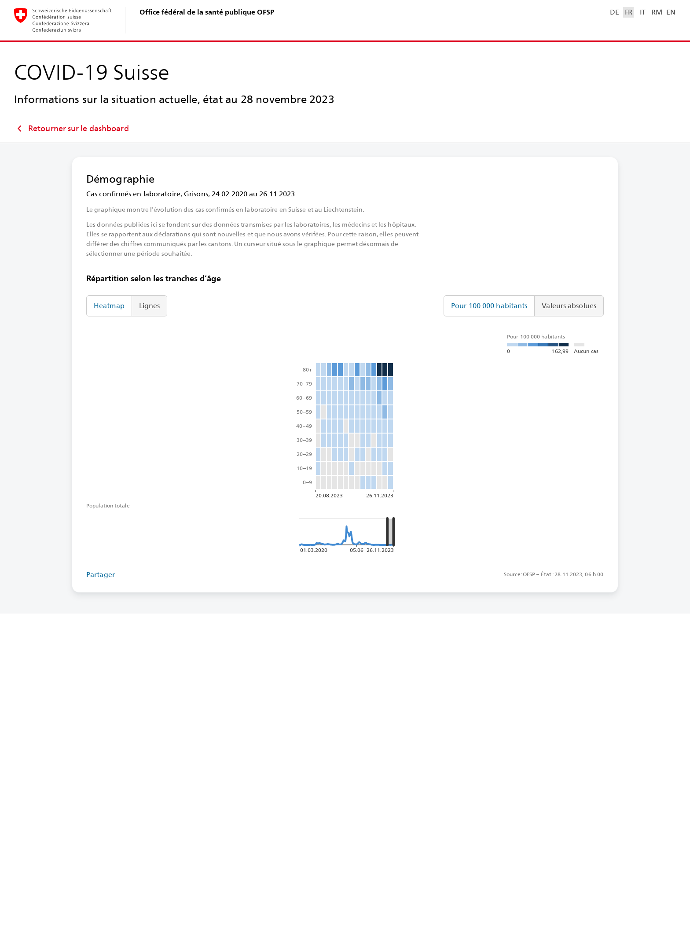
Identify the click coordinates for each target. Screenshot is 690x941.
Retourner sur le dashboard (71, 128)
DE (614, 12)
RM (656, 12)
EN (670, 12)
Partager (100, 574)
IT (643, 12)
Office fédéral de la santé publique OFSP (206, 12)
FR (628, 12)
